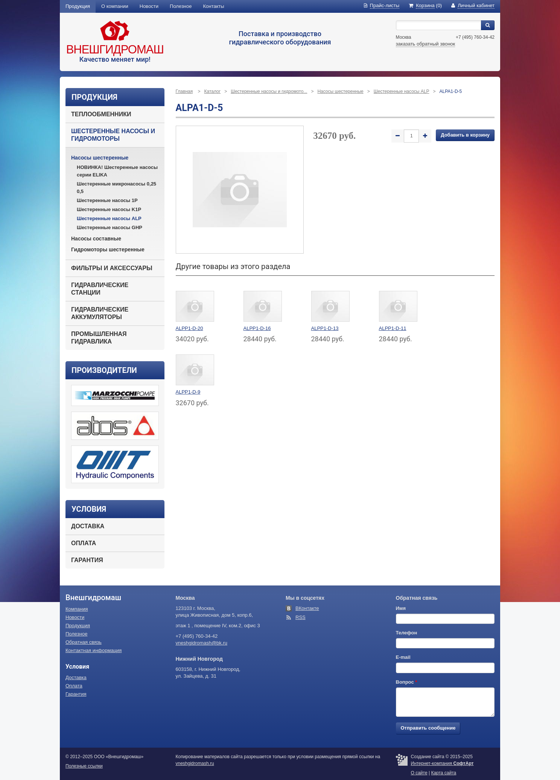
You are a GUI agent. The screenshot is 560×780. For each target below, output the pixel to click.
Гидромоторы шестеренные (108, 249)
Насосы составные (96, 239)
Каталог (212, 91)
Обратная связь (83, 642)
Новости (149, 6)
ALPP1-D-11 (392, 328)
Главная (184, 91)
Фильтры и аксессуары (111, 268)
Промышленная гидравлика (99, 338)
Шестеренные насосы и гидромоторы (113, 135)
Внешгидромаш (115, 49)
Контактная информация (93, 650)
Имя (401, 608)
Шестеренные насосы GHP (109, 227)
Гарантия (87, 560)
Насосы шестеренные (99, 158)
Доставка (87, 526)
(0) (425, 5)
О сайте (419, 772)
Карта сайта (443, 772)
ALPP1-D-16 (257, 328)
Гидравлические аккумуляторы (99, 313)
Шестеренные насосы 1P (107, 200)
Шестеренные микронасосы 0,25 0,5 (116, 187)
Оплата (83, 543)
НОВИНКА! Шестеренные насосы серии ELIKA (117, 171)
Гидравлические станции (99, 289)
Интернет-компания (442, 763)
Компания (76, 609)
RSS (300, 617)
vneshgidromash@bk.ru (201, 643)
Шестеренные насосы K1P (109, 209)
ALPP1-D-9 (188, 392)
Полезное (181, 6)
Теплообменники (101, 114)
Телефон (406, 633)
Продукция (77, 6)
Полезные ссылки (84, 766)
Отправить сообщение (428, 728)
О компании (114, 6)
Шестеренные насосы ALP (109, 218)
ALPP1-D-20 (189, 328)
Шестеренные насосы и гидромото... (269, 91)
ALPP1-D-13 (325, 328)
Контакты (213, 6)
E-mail (403, 657)
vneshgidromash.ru (195, 763)
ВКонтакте (307, 608)
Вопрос (406, 682)
